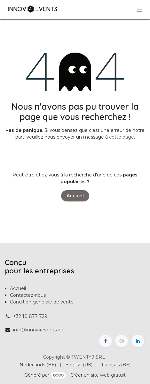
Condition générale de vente (42, 302)
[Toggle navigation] (139, 10)
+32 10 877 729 (30, 316)
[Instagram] (121, 341)
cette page (121, 137)
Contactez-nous (28, 295)
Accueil (75, 196)
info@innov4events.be (38, 330)
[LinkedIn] (137, 341)
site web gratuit (108, 375)
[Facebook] (105, 341)
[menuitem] (38, 365)
